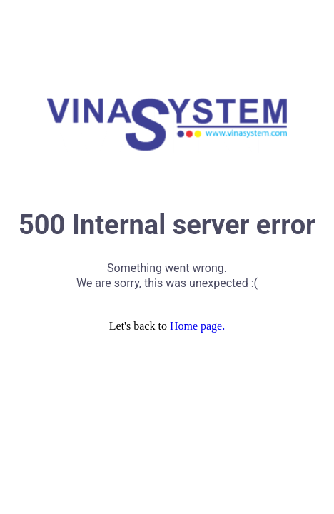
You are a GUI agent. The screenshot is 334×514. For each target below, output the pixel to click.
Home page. (197, 326)
